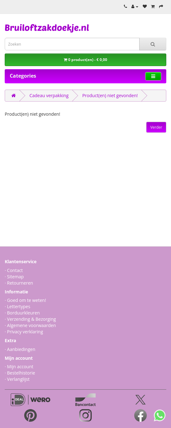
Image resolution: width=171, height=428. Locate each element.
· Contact (14, 270)
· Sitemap (14, 277)
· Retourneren (19, 283)
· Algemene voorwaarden (30, 325)
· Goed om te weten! (25, 300)
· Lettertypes (17, 306)
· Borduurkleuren (22, 313)
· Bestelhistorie (20, 373)
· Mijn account (19, 367)
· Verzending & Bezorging (30, 319)
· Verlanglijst (17, 379)
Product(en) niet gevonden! (110, 95)
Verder (156, 127)
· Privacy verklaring (24, 332)
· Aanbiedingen (20, 349)
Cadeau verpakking (49, 95)
